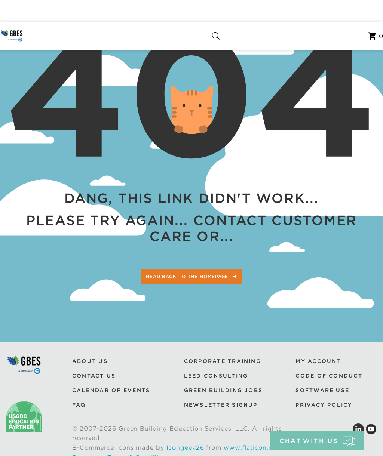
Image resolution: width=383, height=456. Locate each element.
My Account (318, 361)
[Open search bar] (216, 36)
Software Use (322, 390)
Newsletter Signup (221, 405)
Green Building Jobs (223, 390)
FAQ (79, 405)
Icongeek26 (185, 447)
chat (317, 441)
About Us (90, 361)
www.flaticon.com (253, 447)
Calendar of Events (111, 390)
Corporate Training (222, 361)
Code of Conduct (328, 376)
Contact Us (94, 376)
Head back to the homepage (188, 276)
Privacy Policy (323, 405)
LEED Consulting (216, 376)
